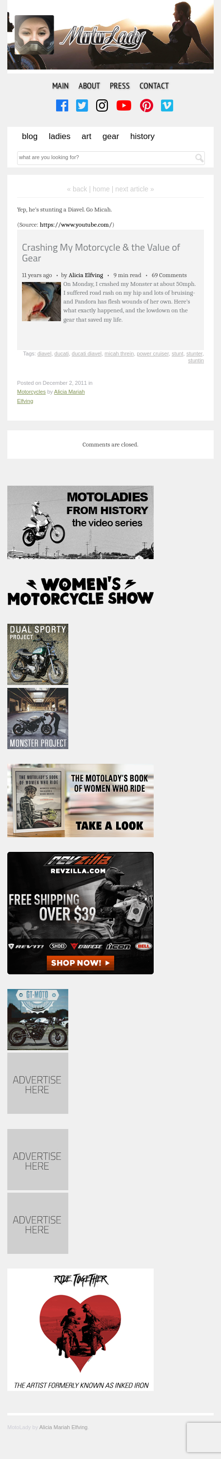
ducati (62, 353)
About (89, 85)
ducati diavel (86, 353)
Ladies (59, 136)
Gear (110, 136)
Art (86, 136)
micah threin (119, 353)
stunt (177, 353)
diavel (45, 353)
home (101, 189)
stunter (194, 353)
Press (120, 85)
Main (60, 85)
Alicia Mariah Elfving (63, 1427)
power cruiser (152, 353)
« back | (80, 189)
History (142, 136)
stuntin (196, 360)
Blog (30, 136)
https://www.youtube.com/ (76, 224)
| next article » (133, 189)
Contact (154, 85)
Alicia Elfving (86, 275)
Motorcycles (31, 392)
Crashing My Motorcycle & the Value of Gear (101, 252)
